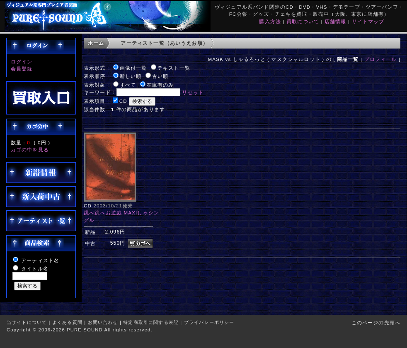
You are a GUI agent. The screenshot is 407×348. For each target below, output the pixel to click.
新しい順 (131, 76)
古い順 (160, 76)
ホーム (96, 43)
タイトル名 (34, 268)
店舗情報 (335, 21)
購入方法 (270, 21)
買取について (302, 21)
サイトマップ (368, 21)
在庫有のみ (160, 85)
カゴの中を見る (30, 149)
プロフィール (380, 59)
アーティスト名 (40, 260)
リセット (193, 92)
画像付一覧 (133, 68)
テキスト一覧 (173, 68)
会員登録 (22, 68)
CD (123, 101)
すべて (128, 85)
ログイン (22, 61)
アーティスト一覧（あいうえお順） (164, 43)
